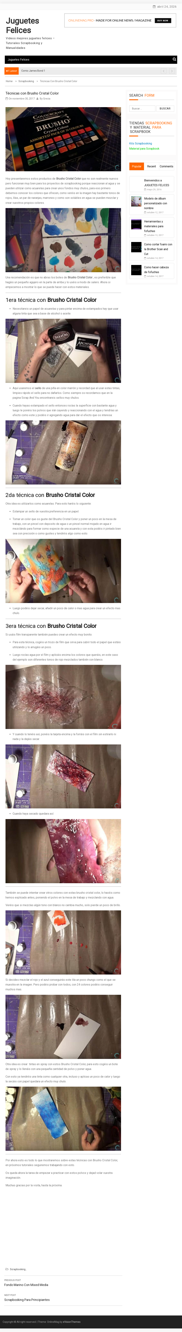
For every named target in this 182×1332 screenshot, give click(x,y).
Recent (151, 166)
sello (38, 388)
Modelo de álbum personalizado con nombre (155, 203)
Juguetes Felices (22, 25)
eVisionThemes (72, 1321)
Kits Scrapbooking (140, 143)
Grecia (46, 98)
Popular (136, 166)
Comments (166, 166)
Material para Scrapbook (144, 148)
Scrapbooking (17, 1269)
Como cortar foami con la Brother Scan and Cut (158, 249)
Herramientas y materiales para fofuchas (153, 226)
